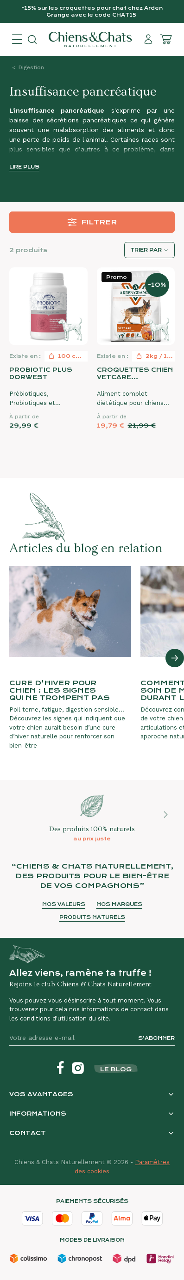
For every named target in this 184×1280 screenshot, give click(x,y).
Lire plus (24, 167)
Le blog (116, 1069)
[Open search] (32, 39)
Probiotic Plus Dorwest (40, 373)
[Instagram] (77, 1068)
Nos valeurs (63, 904)
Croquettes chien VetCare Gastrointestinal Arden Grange (135, 373)
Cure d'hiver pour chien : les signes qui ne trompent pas (59, 690)
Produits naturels (92, 917)
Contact (27, 1132)
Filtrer (92, 222)
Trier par (146, 250)
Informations (37, 1113)
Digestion (31, 67)
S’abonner (156, 1038)
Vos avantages (41, 1094)
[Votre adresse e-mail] (70, 1037)
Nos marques (119, 904)
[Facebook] (60, 1068)
